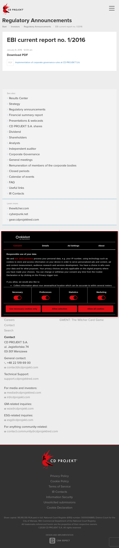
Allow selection (59, 309)
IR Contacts (16, 193)
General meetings (21, 159)
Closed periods (19, 171)
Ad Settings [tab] (73, 245)
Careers (9, 320)
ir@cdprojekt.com (17, 397)
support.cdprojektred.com (21, 378)
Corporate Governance (24, 154)
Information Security (59, 497)
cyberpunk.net (18, 214)
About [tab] (101, 245)
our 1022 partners (24, 258)
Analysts (14, 143)
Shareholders (18, 137)
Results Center (18, 98)
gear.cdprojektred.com (24, 219)
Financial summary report (26, 115)
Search (8, 330)
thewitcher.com (19, 208)
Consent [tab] (17, 245)
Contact (9, 325)
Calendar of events (21, 176)
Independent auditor (22, 148)
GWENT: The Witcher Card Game (82, 320)
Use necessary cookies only (23, 309)
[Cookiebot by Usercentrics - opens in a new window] (18, 238)
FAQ (12, 182)
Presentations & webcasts (26, 120)
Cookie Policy (59, 481)
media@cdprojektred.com (22, 392)
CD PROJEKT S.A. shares (25, 126)
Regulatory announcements (27, 109)
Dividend (15, 131)
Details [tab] (45, 245)
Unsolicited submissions (60, 502)
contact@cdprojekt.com (21, 367)
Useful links (16, 188)
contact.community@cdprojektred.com (31, 431)
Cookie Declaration (59, 507)
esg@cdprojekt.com (18, 420)
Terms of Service (60, 486)
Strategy (14, 104)
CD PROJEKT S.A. (16, 342)
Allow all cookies (95, 309)
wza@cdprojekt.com (19, 408)
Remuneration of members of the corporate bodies (42, 165)
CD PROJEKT (13, 9)
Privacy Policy (59, 476)
